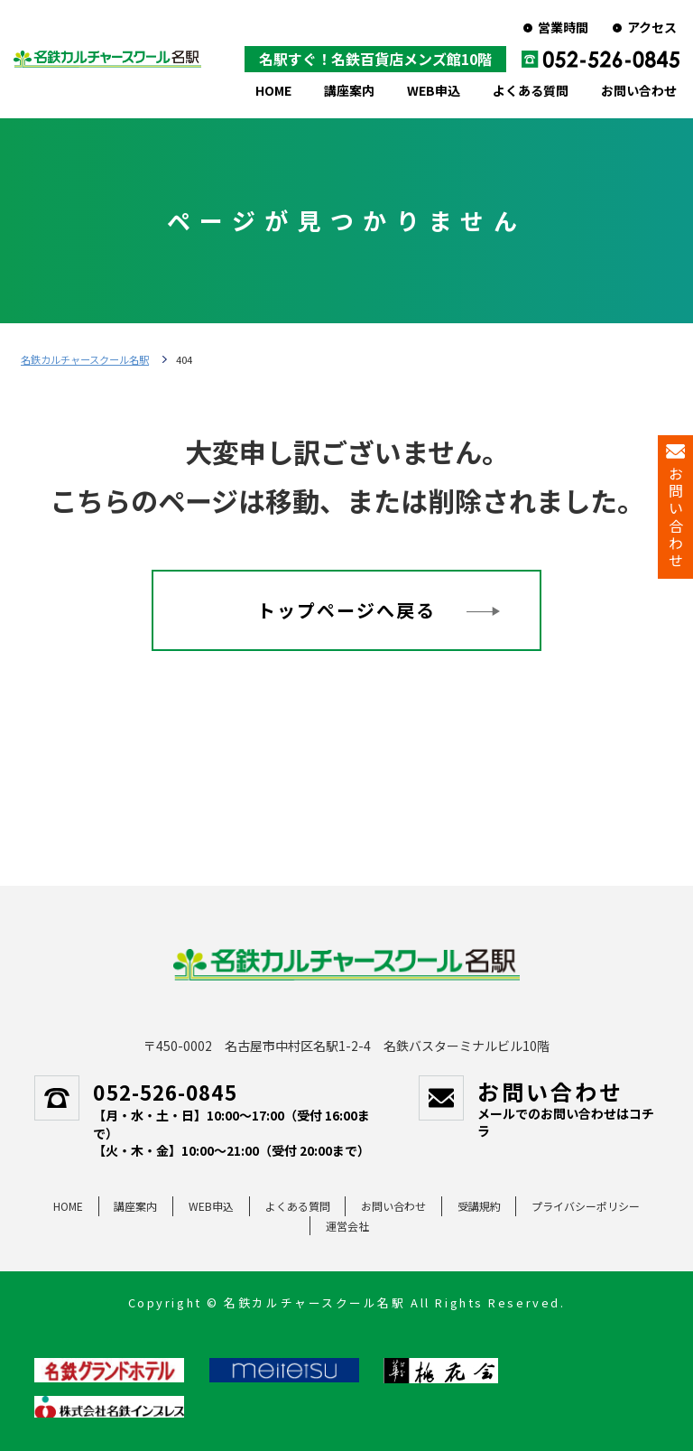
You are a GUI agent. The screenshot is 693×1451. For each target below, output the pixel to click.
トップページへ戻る (346, 610)
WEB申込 (433, 90)
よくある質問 (530, 90)
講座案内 (349, 90)
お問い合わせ (639, 90)
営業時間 (563, 27)
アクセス (652, 27)
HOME (273, 90)
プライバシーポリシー (585, 1206)
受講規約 (479, 1206)
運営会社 (347, 1225)
